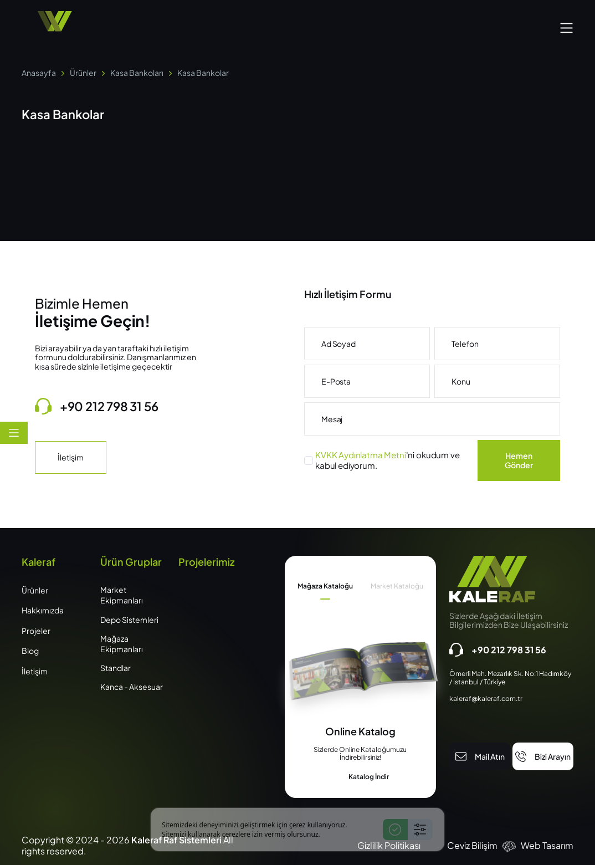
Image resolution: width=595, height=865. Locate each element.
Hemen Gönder (519, 460)
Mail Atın (480, 756)
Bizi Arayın (543, 756)
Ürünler (83, 73)
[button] (566, 26)
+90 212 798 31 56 (96, 406)
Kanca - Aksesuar (131, 687)
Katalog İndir (360, 776)
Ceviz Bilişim (472, 845)
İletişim (71, 457)
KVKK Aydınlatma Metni (360, 454)
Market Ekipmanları (121, 595)
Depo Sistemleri (129, 620)
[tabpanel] (360, 753)
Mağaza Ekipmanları (121, 643)
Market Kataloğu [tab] (397, 586)
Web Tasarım (547, 845)
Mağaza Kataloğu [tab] (325, 586)
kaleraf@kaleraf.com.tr (485, 699)
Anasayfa (39, 73)
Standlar (115, 668)
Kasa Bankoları (136, 73)
